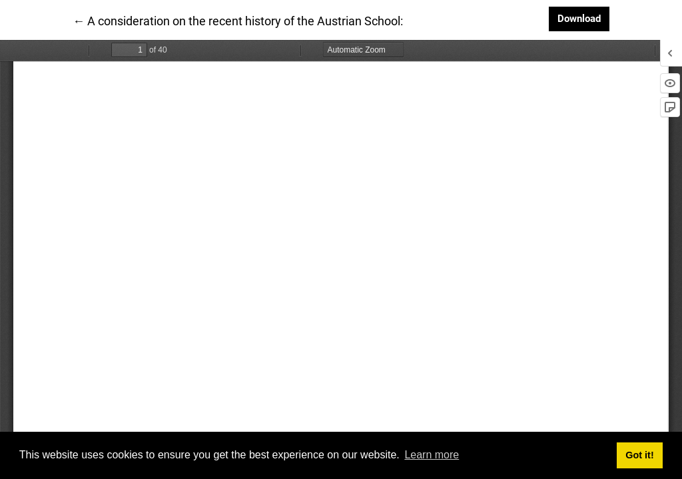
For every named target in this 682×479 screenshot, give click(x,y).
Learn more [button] (431, 454)
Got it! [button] (639, 455)
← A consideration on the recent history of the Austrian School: (238, 20)
